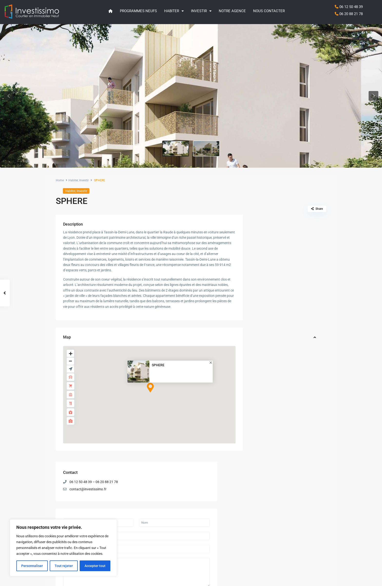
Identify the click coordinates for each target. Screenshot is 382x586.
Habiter (174, 11)
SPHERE (158, 365)
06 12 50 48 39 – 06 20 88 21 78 (288, 235)
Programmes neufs (138, 11)
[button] (8, 96)
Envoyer (266, 347)
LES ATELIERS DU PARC (193, 510)
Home (60, 180)
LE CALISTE (294, 431)
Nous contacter (269, 11)
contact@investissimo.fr (282, 242)
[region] (63, 547)
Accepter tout (95, 566)
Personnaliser (32, 566)
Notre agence (232, 11)
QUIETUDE (293, 411)
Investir (201, 11)
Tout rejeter (64, 566)
